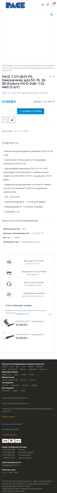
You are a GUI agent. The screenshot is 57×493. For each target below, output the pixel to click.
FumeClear (13, 369)
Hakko (4, 366)
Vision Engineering (9, 380)
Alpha (16, 374)
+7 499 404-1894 (8, 449)
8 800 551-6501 (9, 457)
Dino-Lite (23, 380)
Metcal (23, 369)
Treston (5, 385)
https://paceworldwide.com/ (13, 491)
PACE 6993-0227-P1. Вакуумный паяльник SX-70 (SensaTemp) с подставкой (30, 321)
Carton (32, 380)
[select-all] (23, 314)
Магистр (43, 369)
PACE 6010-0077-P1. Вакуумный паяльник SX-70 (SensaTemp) (30, 335)
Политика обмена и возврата (15, 403)
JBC (17, 366)
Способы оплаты (9, 434)
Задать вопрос (8, 416)
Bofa (4, 369)
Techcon (25, 385)
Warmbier (15, 385)
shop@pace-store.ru (10, 465)
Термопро (32, 369)
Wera (23, 390)
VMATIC (34, 385)
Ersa (12, 366)
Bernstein (6, 390)
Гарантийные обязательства (15, 398)
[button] (51, 16)
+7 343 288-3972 (8, 455)
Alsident (39, 366)
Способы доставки (10, 429)
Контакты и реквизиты (12, 424)
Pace (23, 366)
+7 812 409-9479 (8, 452)
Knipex (15, 390)
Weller (30, 366)
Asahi (31, 374)
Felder (24, 374)
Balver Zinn (6, 374)
